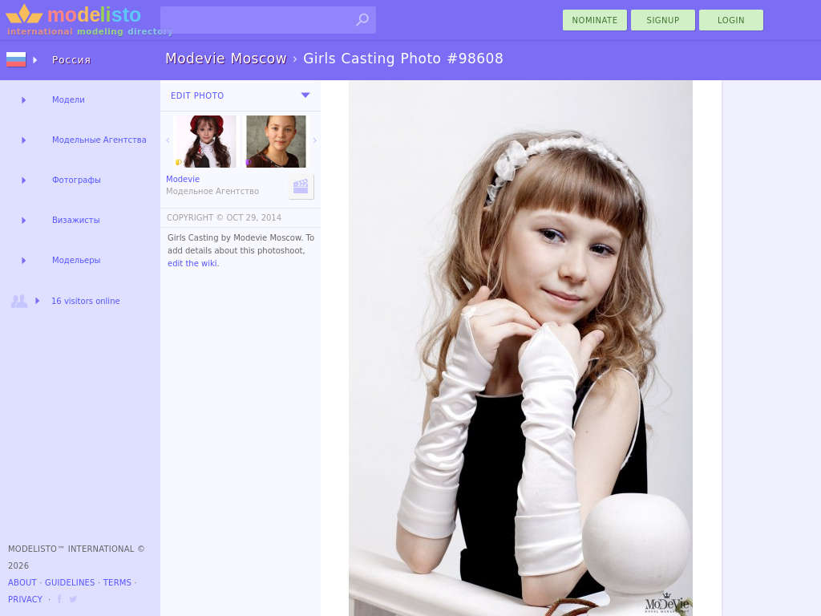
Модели (68, 99)
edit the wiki (192, 263)
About (22, 582)
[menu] (305, 95)
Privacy (25, 599)
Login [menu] (731, 20)
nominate (595, 20)
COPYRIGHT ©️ (195, 217)
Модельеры (76, 260)
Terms (117, 582)
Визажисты (76, 220)
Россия (71, 60)
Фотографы (76, 180)
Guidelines (70, 582)
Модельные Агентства (99, 140)
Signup (663, 20)
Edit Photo (197, 95)
